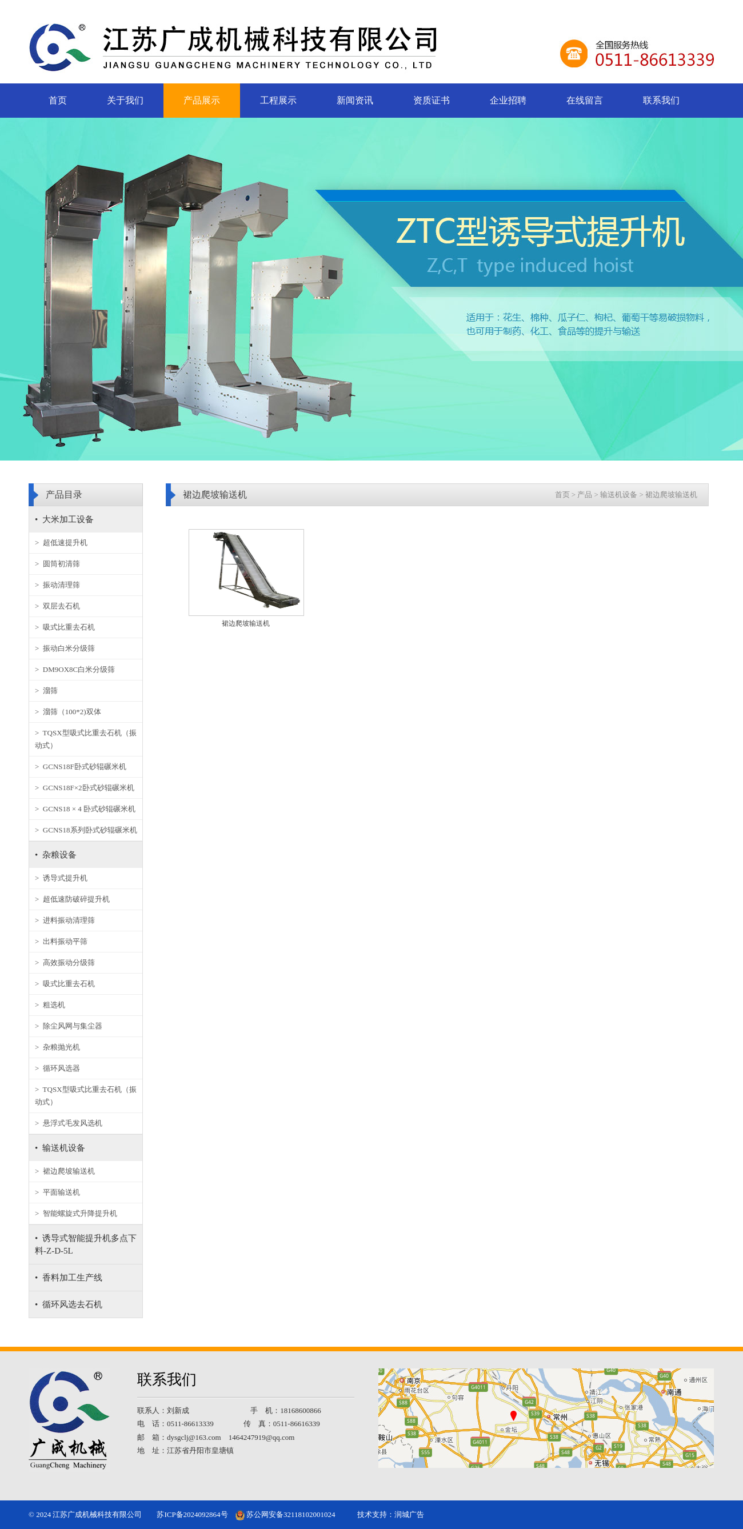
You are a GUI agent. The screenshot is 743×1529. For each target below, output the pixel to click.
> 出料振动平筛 (61, 941)
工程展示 (278, 100)
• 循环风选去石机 (68, 1304)
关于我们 (125, 100)
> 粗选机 (50, 1004)
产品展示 (201, 100)
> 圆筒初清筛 (57, 563)
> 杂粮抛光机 (57, 1047)
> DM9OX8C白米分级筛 (75, 669)
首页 (58, 100)
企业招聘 (508, 100)
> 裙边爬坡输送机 (65, 1171)
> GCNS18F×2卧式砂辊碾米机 (84, 787)
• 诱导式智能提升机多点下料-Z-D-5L (86, 1244)
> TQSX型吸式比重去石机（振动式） (86, 739)
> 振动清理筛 (57, 585)
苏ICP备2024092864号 (192, 1514)
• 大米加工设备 (64, 519)
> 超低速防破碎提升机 (72, 899)
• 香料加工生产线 (68, 1277)
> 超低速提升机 (61, 542)
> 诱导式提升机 (61, 878)
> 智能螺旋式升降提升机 (76, 1213)
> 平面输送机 (57, 1192)
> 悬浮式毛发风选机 (68, 1123)
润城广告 (409, 1514)
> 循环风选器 (57, 1068)
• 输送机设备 (60, 1147)
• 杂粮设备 (56, 854)
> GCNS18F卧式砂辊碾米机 (80, 766)
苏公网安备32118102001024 (285, 1514)
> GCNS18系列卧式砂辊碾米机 (86, 830)
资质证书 (431, 100)
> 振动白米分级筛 (65, 648)
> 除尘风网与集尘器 (68, 1026)
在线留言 (584, 100)
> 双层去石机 (57, 606)
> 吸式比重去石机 (65, 627)
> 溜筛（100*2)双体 (68, 711)
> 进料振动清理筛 (65, 920)
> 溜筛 (46, 690)
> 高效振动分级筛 (65, 962)
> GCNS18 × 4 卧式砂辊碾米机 (85, 808)
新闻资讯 (355, 100)
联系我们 (661, 100)
